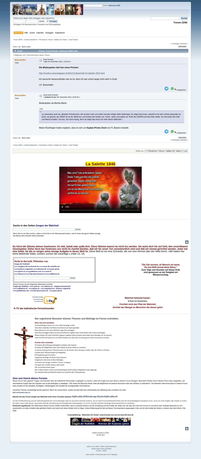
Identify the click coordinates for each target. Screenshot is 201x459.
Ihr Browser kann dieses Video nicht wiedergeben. (100, 190)
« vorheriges (175, 44)
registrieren (49, 18)
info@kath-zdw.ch (23, 392)
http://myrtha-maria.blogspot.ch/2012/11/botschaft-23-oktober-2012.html (72, 73)
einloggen (37, 18)
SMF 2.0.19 (91, 446)
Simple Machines (110, 446)
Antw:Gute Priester (50, 95)
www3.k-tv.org (37, 297)
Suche (16, 225)
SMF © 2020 (100, 446)
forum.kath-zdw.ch (107, 396)
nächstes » (184, 44)
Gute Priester (48, 59)
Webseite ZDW (114, 5)
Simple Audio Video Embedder (101, 448)
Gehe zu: (140, 151)
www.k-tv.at (38, 301)
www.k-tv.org (38, 299)
